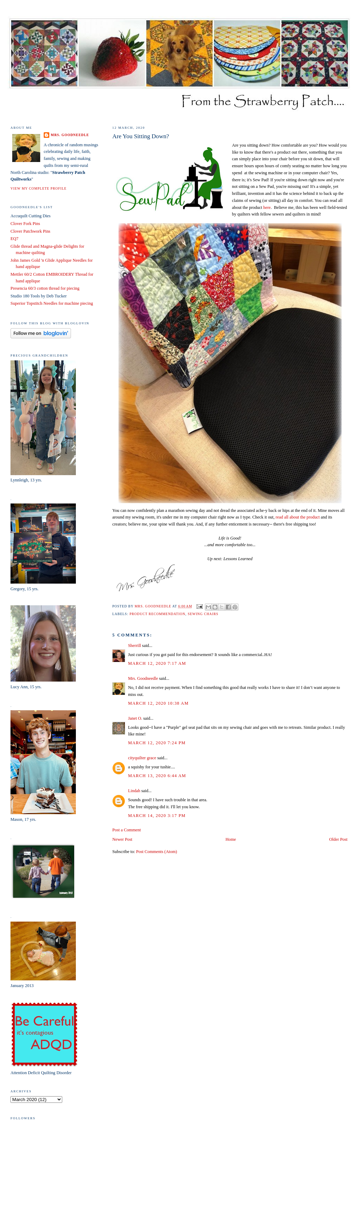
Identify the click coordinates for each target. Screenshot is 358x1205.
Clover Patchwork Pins (30, 231)
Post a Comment (126, 829)
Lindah (134, 790)
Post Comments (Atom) (156, 851)
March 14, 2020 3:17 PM (157, 815)
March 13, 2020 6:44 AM (157, 775)
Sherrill (134, 645)
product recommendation (157, 614)
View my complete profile (38, 188)
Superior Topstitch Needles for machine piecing (51, 303)
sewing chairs (203, 614)
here (267, 207)
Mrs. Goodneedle (143, 678)
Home (230, 839)
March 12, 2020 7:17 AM (157, 663)
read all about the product (297, 517)
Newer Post (122, 839)
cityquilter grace (142, 757)
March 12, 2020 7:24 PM (157, 742)
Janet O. (135, 718)
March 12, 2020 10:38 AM (158, 703)
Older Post (338, 839)
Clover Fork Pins (25, 223)
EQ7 (14, 238)
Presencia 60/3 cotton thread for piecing (44, 288)
